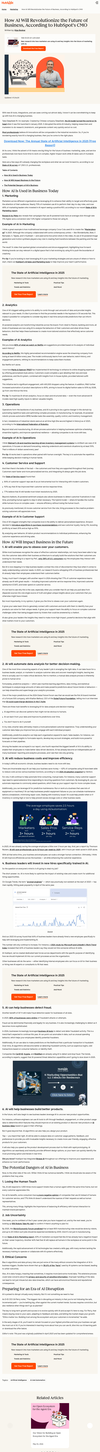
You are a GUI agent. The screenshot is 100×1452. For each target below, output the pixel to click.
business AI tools (45, 1031)
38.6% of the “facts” (52, 1265)
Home (4, 9)
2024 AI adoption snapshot (71, 772)
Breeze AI (40, 1159)
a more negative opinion (48, 1195)
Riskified (38, 1054)
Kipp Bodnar (20, 30)
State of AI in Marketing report (21, 1237)
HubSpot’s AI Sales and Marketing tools (33, 262)
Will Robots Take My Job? (23, 1224)
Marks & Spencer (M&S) (21, 370)
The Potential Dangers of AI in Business (21, 185)
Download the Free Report (33, 48)
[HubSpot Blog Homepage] (7, 3)
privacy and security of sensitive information (48, 1277)
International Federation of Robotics (32, 424)
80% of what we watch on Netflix (28, 345)
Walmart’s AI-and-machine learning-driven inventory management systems (41, 443)
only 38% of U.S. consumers (50, 559)
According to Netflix (11, 353)
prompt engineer (34, 882)
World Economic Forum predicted (28, 1229)
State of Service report (16, 477)
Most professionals (10, 132)
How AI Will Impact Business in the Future (22, 180)
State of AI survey (10, 165)
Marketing (14, 9)
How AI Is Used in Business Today (18, 175)
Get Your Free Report (23, 294)
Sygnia (27, 1054)
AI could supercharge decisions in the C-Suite (25, 702)
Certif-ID (19, 1054)
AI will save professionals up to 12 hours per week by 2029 (35, 850)
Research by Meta (10, 216)
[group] (50, 1426)
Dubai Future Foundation (64, 698)
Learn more (44, 294)
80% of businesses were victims (23, 1018)
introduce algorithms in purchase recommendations (35, 525)
